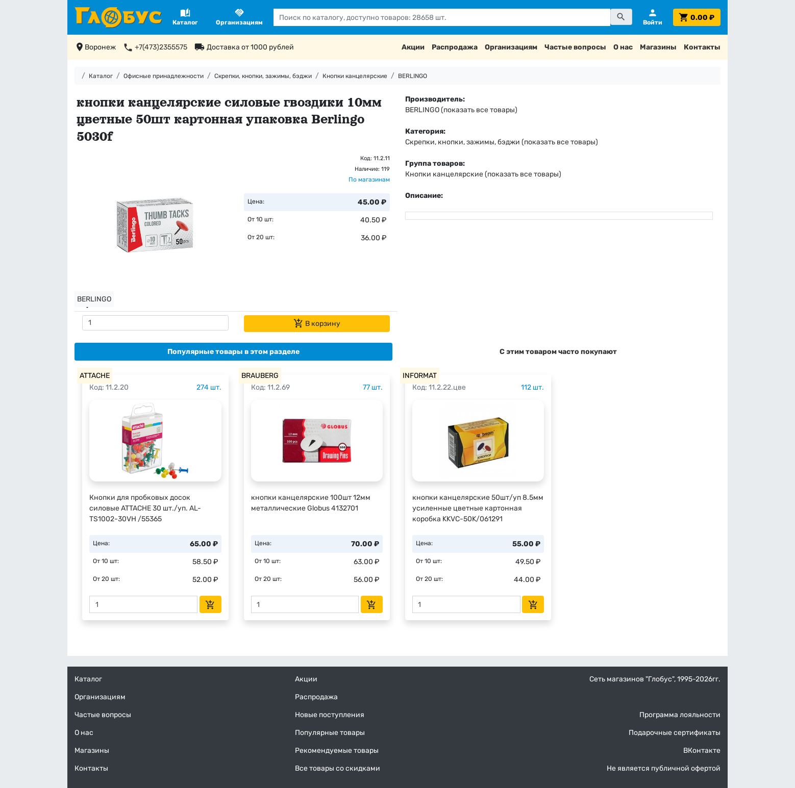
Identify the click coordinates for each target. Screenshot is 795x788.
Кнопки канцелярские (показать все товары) (483, 174)
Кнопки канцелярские (354, 76)
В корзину (316, 323)
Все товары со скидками (337, 768)
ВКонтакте (702, 750)
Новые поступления (329, 714)
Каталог (101, 76)
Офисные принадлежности (163, 76)
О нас (623, 47)
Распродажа (455, 47)
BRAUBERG (260, 375)
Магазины (658, 47)
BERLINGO (412, 76)
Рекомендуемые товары (337, 750)
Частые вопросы (575, 47)
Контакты (702, 47)
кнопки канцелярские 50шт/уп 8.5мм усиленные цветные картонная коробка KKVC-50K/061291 (477, 508)
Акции (413, 47)
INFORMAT (420, 375)
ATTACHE (95, 375)
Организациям (511, 47)
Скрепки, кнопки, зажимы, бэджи (263, 76)
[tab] (233, 352)
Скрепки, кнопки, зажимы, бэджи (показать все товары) (501, 142)
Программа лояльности (680, 714)
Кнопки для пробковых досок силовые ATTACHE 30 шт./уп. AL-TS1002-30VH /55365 (145, 508)
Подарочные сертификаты (675, 732)
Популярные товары (330, 732)
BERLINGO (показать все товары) (461, 110)
